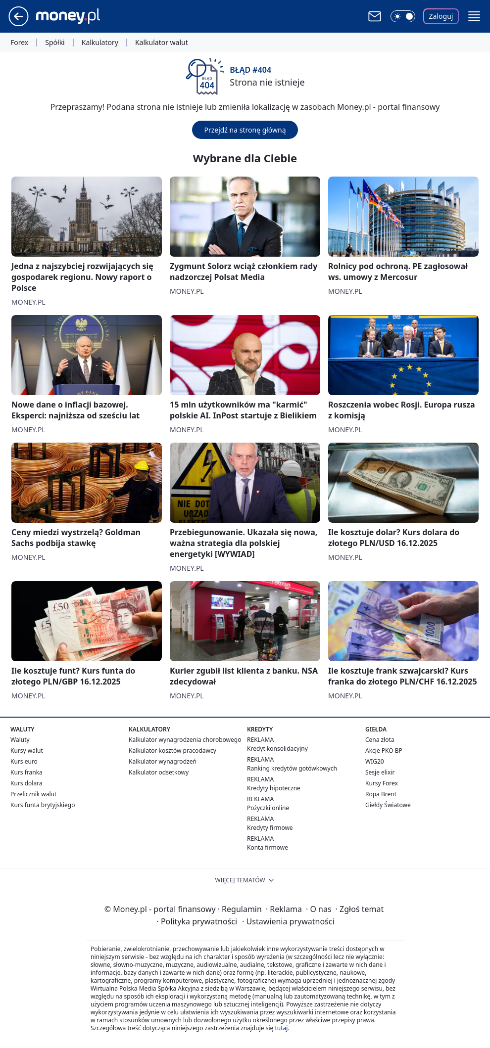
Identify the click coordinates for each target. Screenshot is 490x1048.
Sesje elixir (379, 772)
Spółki (54, 42)
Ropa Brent (380, 794)
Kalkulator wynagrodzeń (162, 761)
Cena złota (379, 739)
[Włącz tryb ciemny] (403, 16)
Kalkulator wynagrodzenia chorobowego (185, 739)
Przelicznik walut (33, 794)
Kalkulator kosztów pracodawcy (172, 750)
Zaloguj (441, 16)
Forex (19, 42)
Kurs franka (26, 772)
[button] (474, 16)
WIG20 (374, 761)
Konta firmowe (267, 847)
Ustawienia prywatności (288, 921)
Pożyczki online (268, 808)
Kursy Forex (381, 783)
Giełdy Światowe (388, 805)
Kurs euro (24, 761)
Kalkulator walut (161, 42)
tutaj (281, 1028)
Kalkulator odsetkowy (159, 772)
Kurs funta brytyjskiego (42, 805)
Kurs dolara (26, 783)
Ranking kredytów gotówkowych (292, 768)
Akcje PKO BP (383, 750)
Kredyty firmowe (270, 827)
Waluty (20, 739)
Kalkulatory (100, 42)
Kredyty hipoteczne (273, 788)
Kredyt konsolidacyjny (277, 748)
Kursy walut (26, 750)
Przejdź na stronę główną (245, 130)
